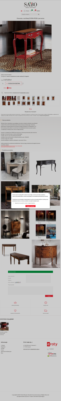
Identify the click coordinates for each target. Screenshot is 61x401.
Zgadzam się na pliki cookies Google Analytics (25, 203)
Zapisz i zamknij (30, 206)
